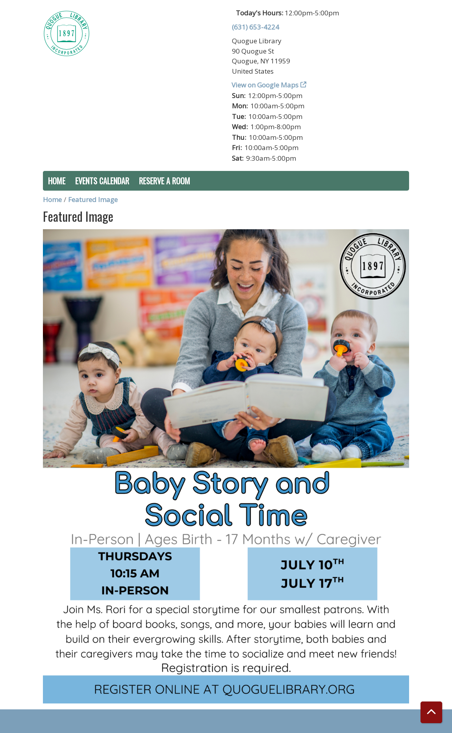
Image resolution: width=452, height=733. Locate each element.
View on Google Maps (265, 84)
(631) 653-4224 (255, 27)
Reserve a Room (164, 181)
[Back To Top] (431, 712)
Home (56, 181)
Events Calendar (102, 181)
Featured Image (93, 199)
